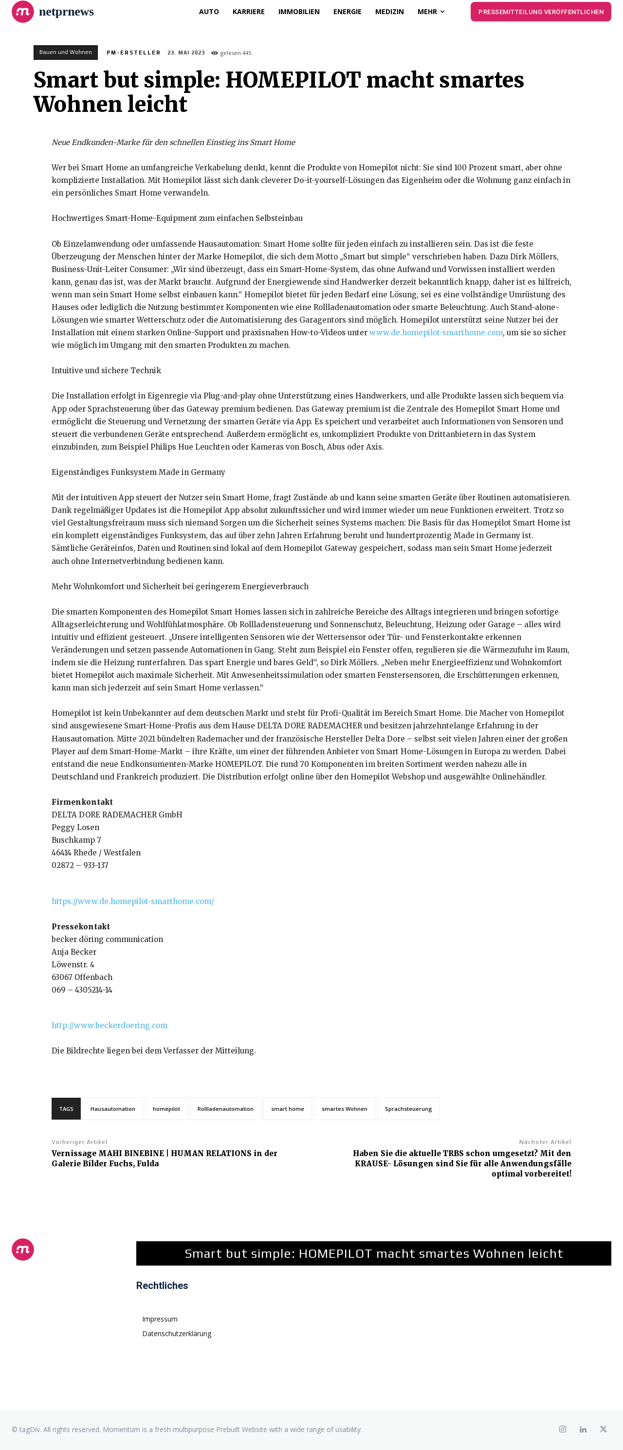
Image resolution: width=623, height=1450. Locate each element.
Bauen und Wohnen (66, 52)
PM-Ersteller (134, 52)
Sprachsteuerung (408, 1108)
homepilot (166, 1108)
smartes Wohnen (344, 1108)
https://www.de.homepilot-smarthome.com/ (133, 901)
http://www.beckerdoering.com (109, 1025)
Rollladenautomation (226, 1108)
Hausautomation (113, 1108)
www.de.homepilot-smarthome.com (436, 332)
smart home (287, 1108)
